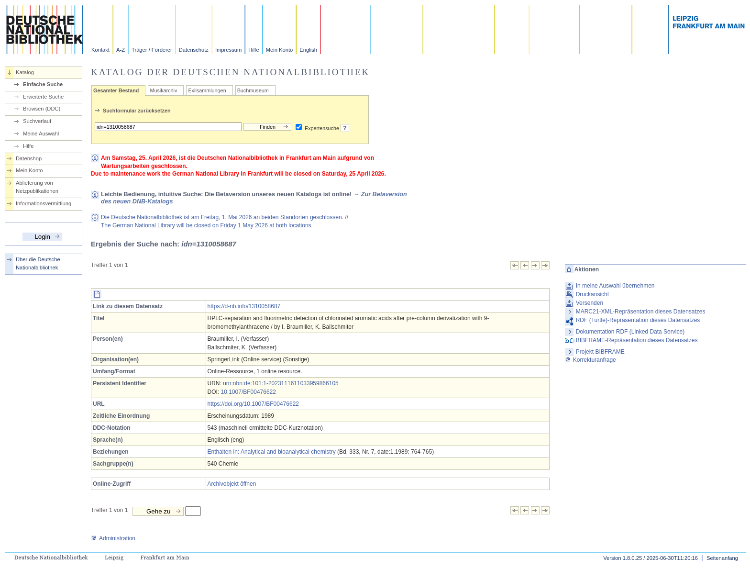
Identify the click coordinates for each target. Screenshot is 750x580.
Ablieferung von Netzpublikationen (37, 187)
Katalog (25, 72)
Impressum (228, 50)
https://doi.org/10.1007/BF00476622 (253, 404)
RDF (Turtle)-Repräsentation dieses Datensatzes (638, 320)
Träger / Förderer (152, 50)
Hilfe (253, 50)
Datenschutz (194, 50)
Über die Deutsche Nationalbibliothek (38, 263)
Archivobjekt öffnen (232, 483)
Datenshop (29, 158)
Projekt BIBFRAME (600, 351)
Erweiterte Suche (43, 97)
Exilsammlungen (207, 90)
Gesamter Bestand (116, 90)
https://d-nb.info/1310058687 (244, 306)
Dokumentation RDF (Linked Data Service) (630, 331)
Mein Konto (279, 50)
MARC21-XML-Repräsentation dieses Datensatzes (641, 311)
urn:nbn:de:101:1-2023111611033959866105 (281, 383)
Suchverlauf (37, 121)
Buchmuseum (253, 90)
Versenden (589, 303)
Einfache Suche (43, 84)
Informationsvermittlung (43, 203)
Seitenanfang (722, 558)
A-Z (120, 50)
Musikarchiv (163, 90)
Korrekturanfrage (590, 360)
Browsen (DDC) (41, 109)
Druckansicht (592, 294)
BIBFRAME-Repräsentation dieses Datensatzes (637, 340)
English (308, 50)
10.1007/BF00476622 (248, 392)
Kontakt (100, 50)
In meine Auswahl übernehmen (615, 285)
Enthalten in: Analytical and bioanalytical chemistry (272, 451)
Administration (113, 538)
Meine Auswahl (41, 133)
